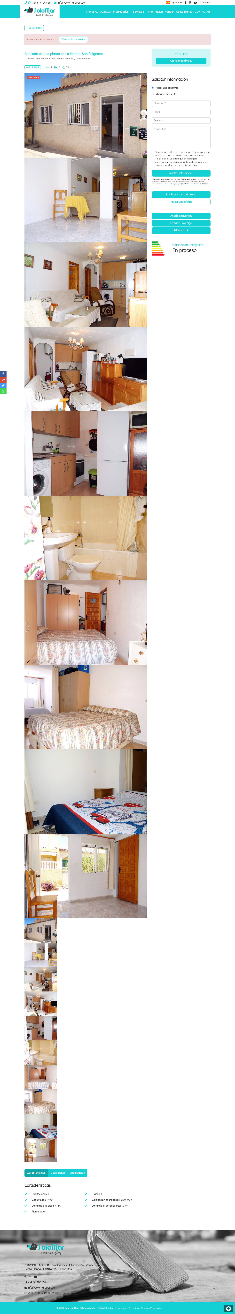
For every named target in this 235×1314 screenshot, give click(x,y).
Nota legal (122, 1308)
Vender (169, 11)
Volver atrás (34, 27)
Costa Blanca (184, 11)
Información (155, 11)
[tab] (36, 1173)
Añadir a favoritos (181, 215)
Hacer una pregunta (167, 87)
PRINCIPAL (92, 11)
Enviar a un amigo (181, 223)
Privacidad (134, 1308)
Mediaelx (111, 1308)
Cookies (145, 1308)
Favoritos (205, 2)
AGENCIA (105, 11)
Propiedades (59, 1265)
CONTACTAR (202, 11)
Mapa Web (156, 1308)
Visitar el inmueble (166, 94)
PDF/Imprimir (181, 230)
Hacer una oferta (181, 201)
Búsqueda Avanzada (73, 39)
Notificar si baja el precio (181, 194)
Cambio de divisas (181, 60)
